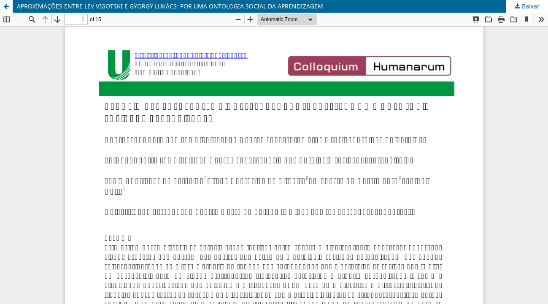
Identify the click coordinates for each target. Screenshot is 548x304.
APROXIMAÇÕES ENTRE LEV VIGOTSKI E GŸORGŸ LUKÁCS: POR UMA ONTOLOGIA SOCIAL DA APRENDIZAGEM (170, 6)
